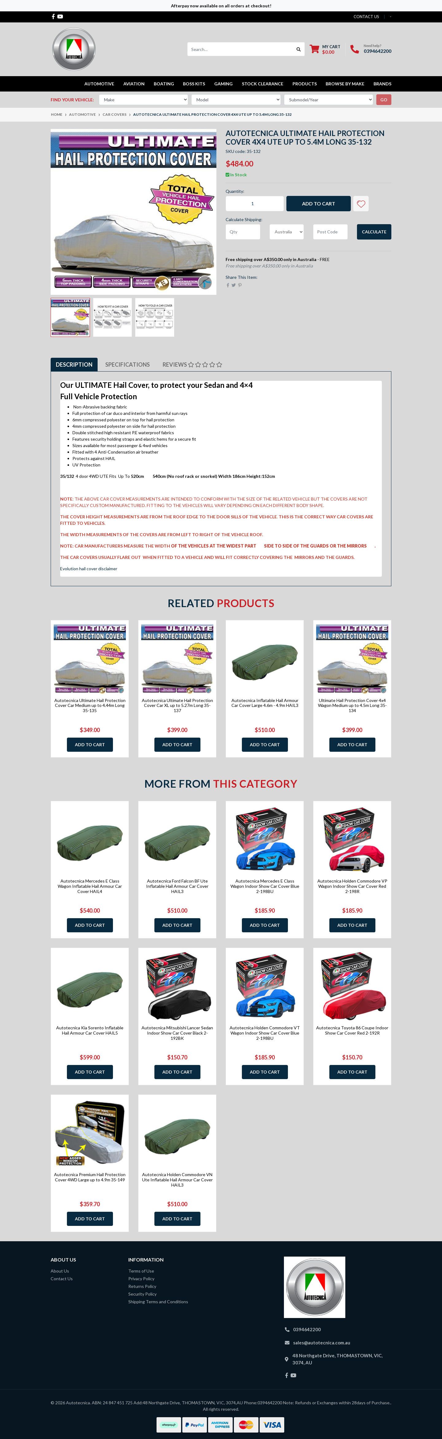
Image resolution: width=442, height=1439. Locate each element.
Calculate (374, 231)
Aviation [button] (134, 83)
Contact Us (62, 1278)
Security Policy (142, 1294)
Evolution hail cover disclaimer (88, 568)
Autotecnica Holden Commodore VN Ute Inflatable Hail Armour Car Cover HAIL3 (177, 1179)
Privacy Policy (141, 1278)
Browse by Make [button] (345, 83)
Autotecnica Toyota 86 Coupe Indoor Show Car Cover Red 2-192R (352, 1030)
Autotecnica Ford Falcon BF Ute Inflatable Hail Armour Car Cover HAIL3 (177, 886)
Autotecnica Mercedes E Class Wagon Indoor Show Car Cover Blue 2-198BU (265, 886)
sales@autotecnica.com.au (321, 1342)
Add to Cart (318, 203)
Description (74, 364)
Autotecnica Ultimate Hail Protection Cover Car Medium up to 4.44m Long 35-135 (90, 705)
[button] (361, 203)
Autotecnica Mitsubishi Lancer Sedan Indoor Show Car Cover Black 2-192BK (177, 1033)
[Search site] (299, 49)
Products (305, 83)
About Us (60, 1270)
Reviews (192, 364)
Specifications (127, 364)
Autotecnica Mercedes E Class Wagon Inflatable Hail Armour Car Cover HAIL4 (90, 886)
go (383, 99)
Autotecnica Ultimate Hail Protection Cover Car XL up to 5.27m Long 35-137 (177, 705)
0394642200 (377, 51)
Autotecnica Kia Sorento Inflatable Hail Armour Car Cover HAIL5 (89, 1030)
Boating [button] (164, 83)
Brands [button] (382, 83)
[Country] (286, 232)
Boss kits (194, 83)
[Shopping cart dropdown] (325, 49)
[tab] (74, 365)
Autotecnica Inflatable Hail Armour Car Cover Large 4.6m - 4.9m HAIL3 (264, 703)
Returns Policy (142, 1286)
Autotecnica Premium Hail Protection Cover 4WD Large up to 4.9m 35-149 (90, 1177)
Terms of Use (141, 1270)
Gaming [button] (223, 83)
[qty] (243, 232)
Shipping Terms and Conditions (158, 1301)
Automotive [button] (99, 83)
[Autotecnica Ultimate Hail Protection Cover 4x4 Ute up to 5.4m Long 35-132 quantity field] (255, 203)
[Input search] (240, 49)
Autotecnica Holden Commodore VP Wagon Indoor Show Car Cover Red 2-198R (352, 886)
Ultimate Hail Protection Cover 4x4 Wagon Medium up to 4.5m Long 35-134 (352, 705)
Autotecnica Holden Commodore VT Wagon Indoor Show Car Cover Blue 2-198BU (265, 1033)
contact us (366, 16)
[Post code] (330, 232)
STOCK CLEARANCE (262, 83)
